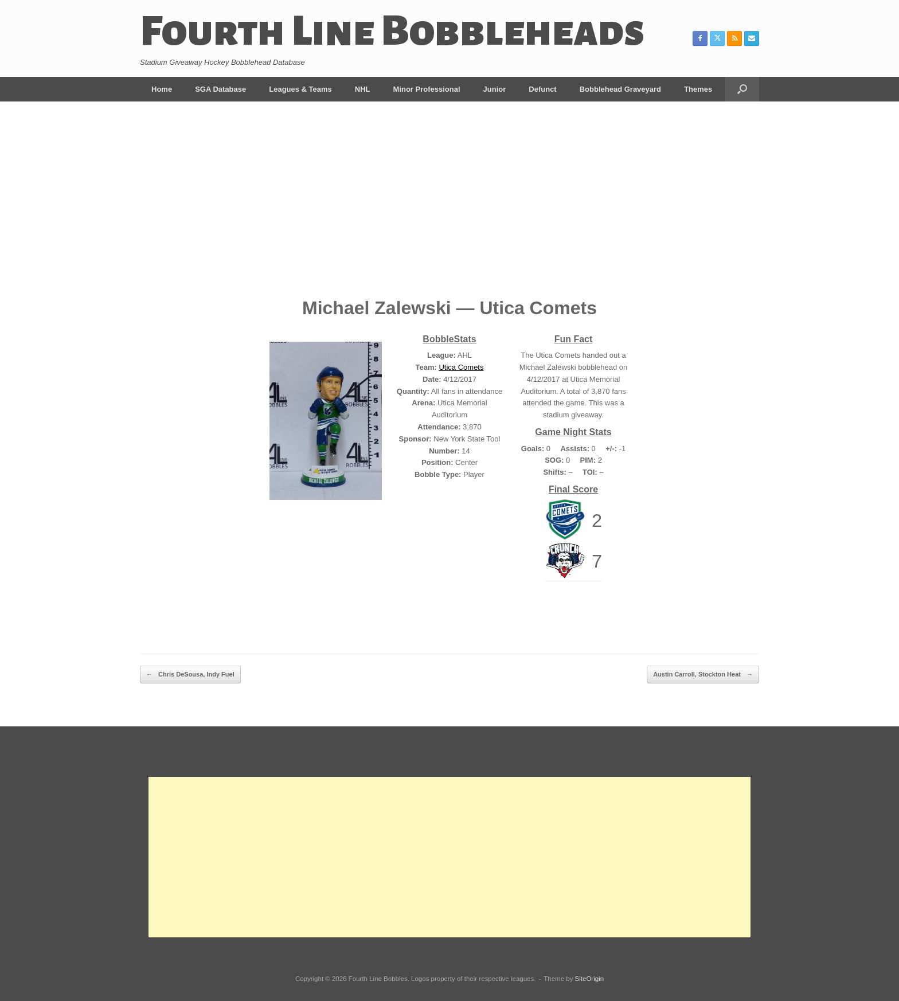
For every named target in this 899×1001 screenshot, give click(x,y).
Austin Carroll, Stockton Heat (703, 674)
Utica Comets (461, 367)
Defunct (542, 89)
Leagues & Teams (300, 89)
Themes (698, 89)
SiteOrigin (589, 978)
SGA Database (220, 89)
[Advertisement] (449, 207)
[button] (742, 89)
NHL (362, 89)
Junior (494, 89)
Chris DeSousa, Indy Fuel (190, 674)
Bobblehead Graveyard (620, 89)
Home (161, 89)
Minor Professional (426, 89)
